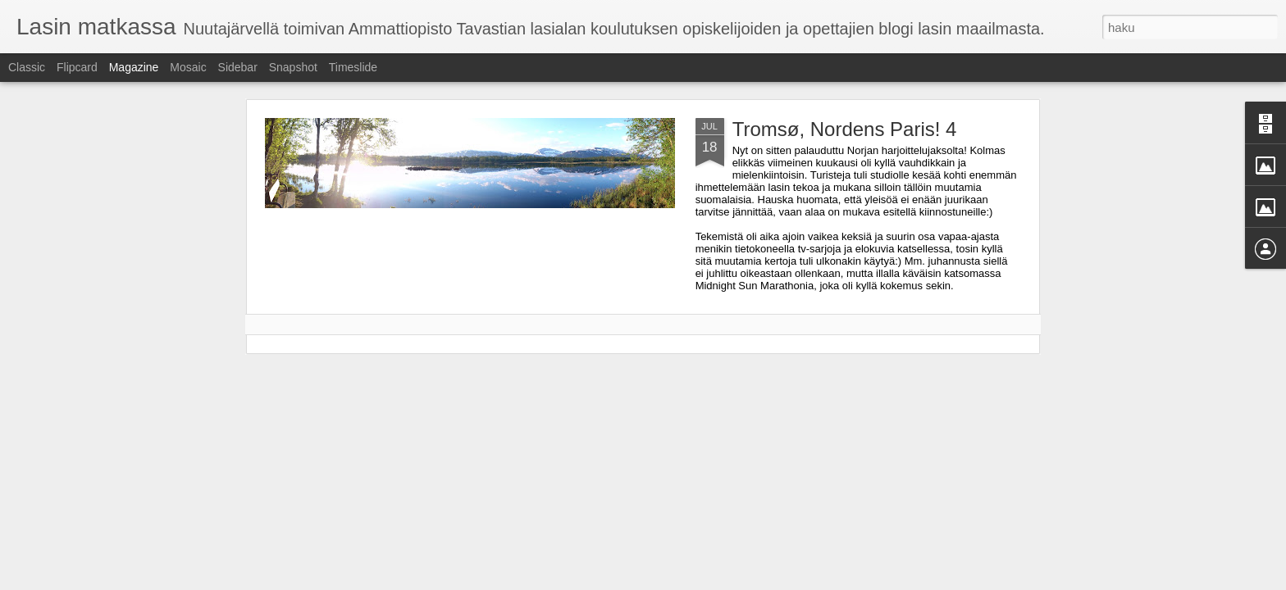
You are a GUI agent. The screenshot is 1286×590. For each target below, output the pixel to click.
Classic (26, 67)
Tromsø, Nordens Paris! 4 (844, 129)
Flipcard (77, 67)
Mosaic (188, 67)
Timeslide (353, 67)
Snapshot (293, 67)
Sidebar (238, 67)
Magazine (134, 67)
